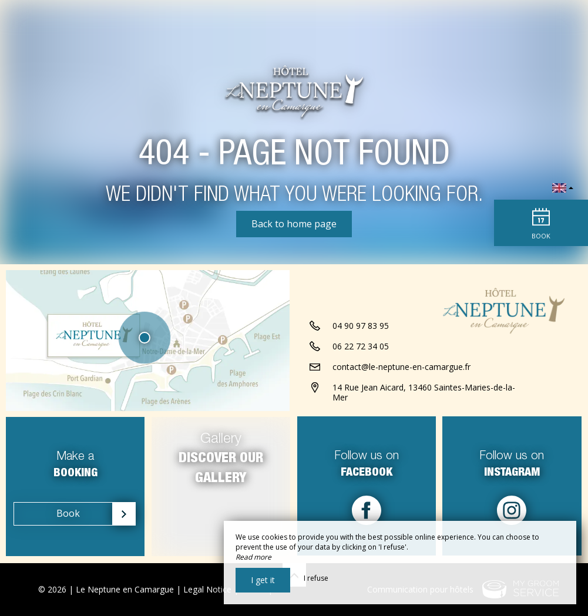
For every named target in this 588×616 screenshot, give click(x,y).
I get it (263, 579)
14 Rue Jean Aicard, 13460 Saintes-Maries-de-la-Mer (423, 393)
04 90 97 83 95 (360, 326)
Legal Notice (207, 589)
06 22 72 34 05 (360, 347)
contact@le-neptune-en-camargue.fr (401, 367)
